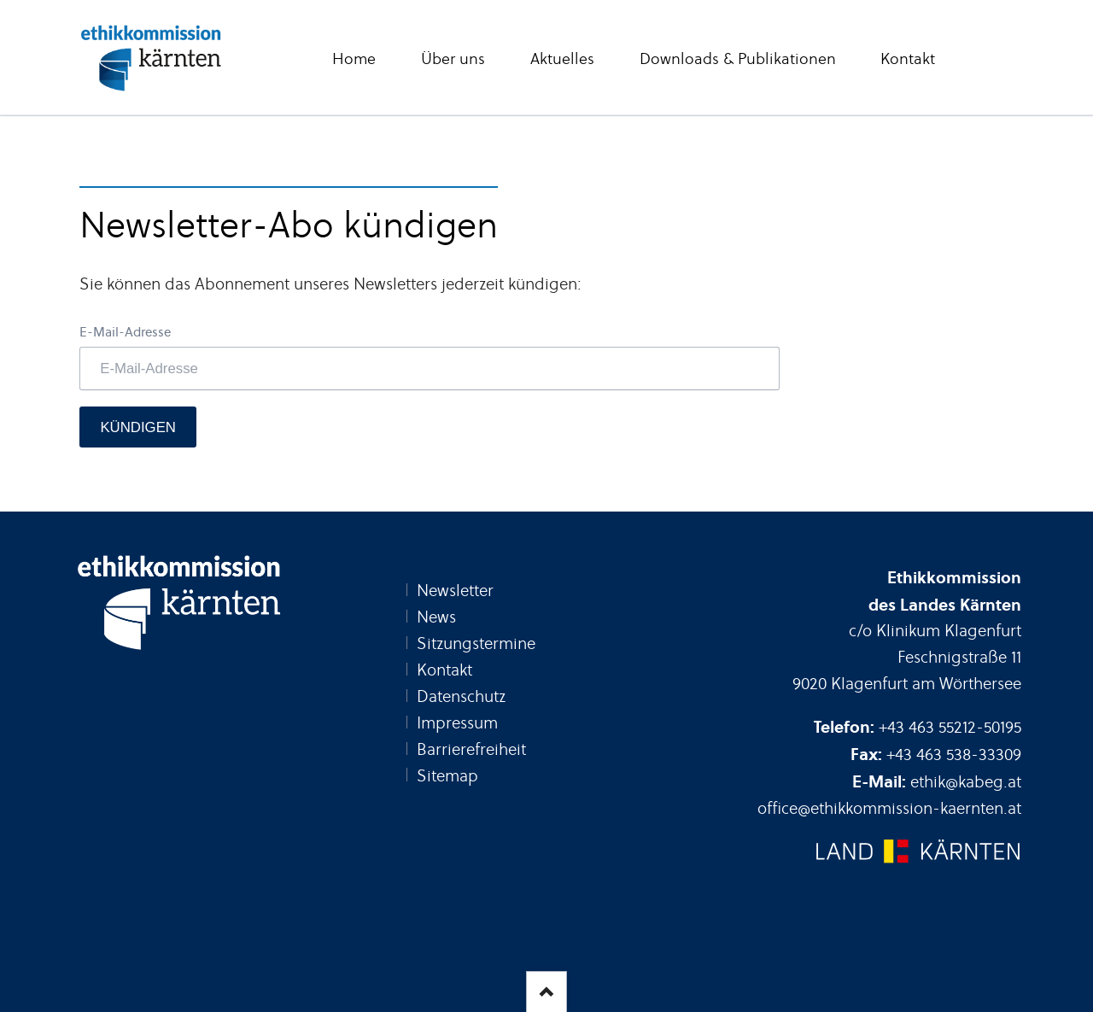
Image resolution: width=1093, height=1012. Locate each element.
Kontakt (444, 669)
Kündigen (138, 427)
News (436, 617)
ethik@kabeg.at (965, 781)
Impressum (457, 722)
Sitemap (447, 775)
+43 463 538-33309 (953, 754)
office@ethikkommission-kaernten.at (889, 808)
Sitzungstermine (476, 643)
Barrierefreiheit (471, 749)
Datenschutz (461, 696)
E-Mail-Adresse (125, 332)
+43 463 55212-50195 (950, 727)
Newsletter (455, 590)
